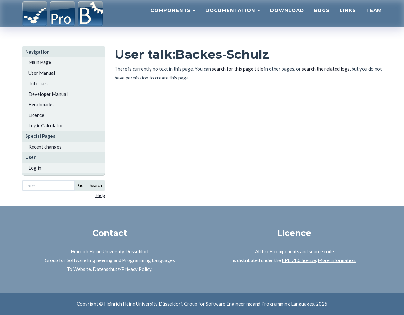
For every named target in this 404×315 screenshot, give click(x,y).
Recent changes (45, 146)
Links (348, 17)
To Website (79, 269)
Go (81, 185)
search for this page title (237, 69)
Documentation (232, 17)
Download (287, 17)
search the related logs (326, 69)
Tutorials (38, 83)
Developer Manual (48, 94)
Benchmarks (41, 104)
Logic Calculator (45, 125)
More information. (337, 260)
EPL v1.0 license (299, 260)
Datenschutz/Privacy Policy (122, 269)
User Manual (41, 73)
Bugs (322, 17)
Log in (34, 168)
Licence (36, 115)
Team (374, 17)
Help (100, 195)
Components (173, 17)
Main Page (39, 62)
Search (96, 185)
